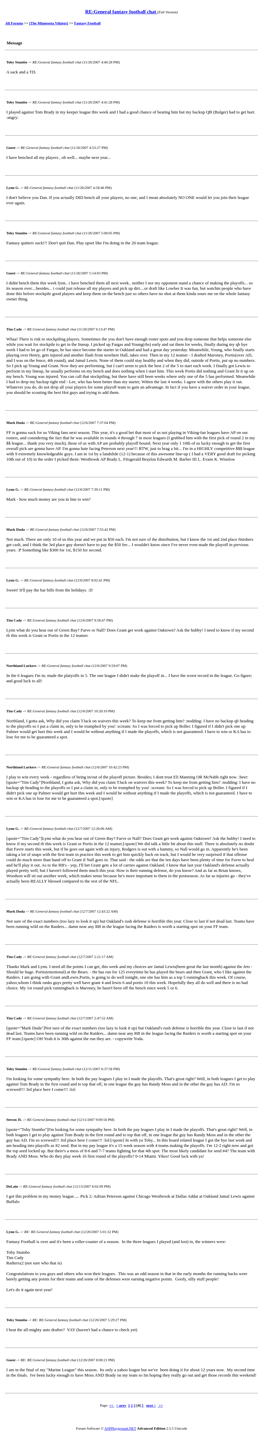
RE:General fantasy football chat (121, 11)
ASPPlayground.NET (120, 1428)
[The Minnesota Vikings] (48, 23)
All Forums (14, 23)
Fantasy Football (87, 23)
